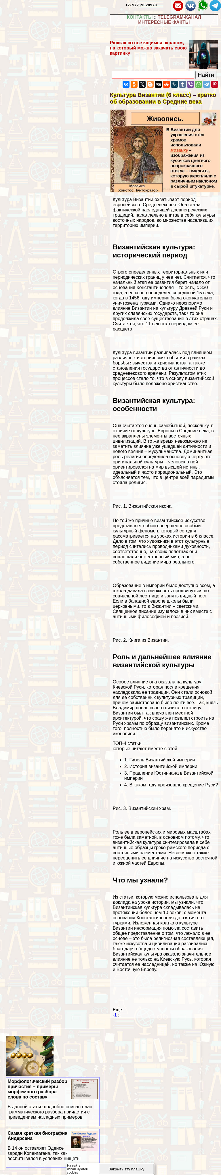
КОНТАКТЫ (140, 17)
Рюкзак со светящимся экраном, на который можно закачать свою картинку (148, 48)
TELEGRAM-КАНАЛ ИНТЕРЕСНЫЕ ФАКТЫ (169, 20)
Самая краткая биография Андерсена (53, 1146)
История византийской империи (163, 766)
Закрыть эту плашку (126, 1169)
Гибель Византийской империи (162, 759)
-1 (115, 1014)
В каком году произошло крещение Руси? (173, 784)
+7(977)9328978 (141, 4)
